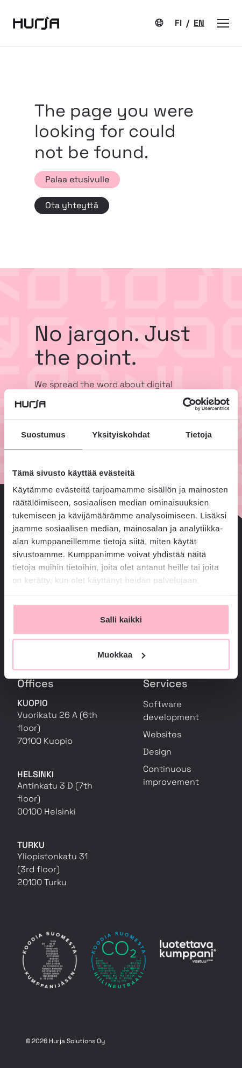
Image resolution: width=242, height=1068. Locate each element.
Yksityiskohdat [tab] (121, 434)
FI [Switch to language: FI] (179, 23)
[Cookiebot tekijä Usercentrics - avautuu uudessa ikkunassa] (183, 405)
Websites (162, 734)
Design (157, 751)
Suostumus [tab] (43, 434)
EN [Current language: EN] (199, 23)
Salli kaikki (121, 619)
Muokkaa (121, 654)
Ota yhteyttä (71, 205)
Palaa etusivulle (77, 179)
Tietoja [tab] (199, 434)
